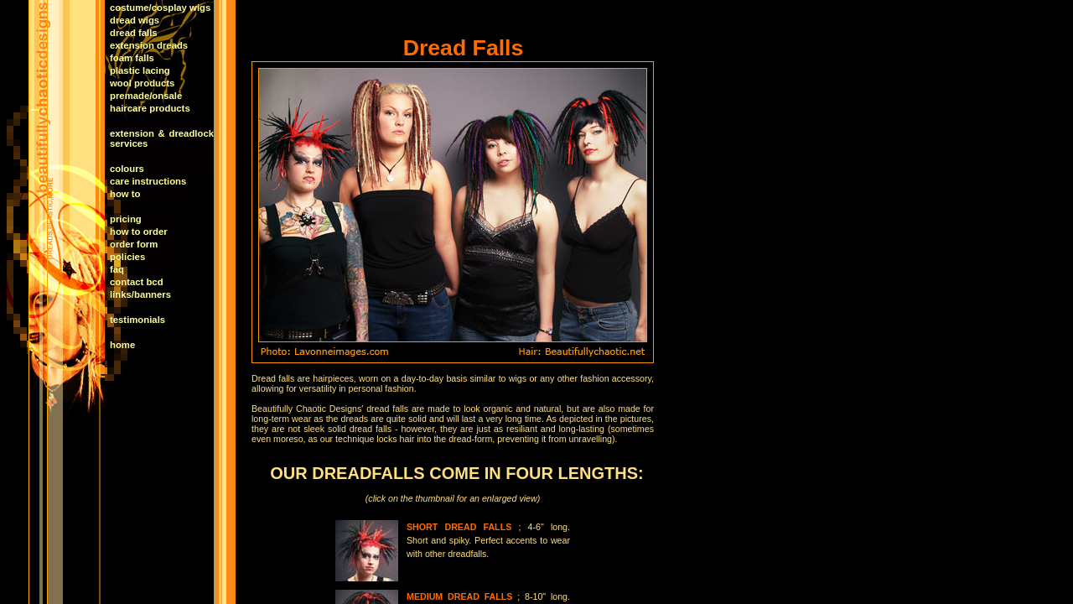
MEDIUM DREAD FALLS (459, 596)
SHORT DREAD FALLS (459, 527)
